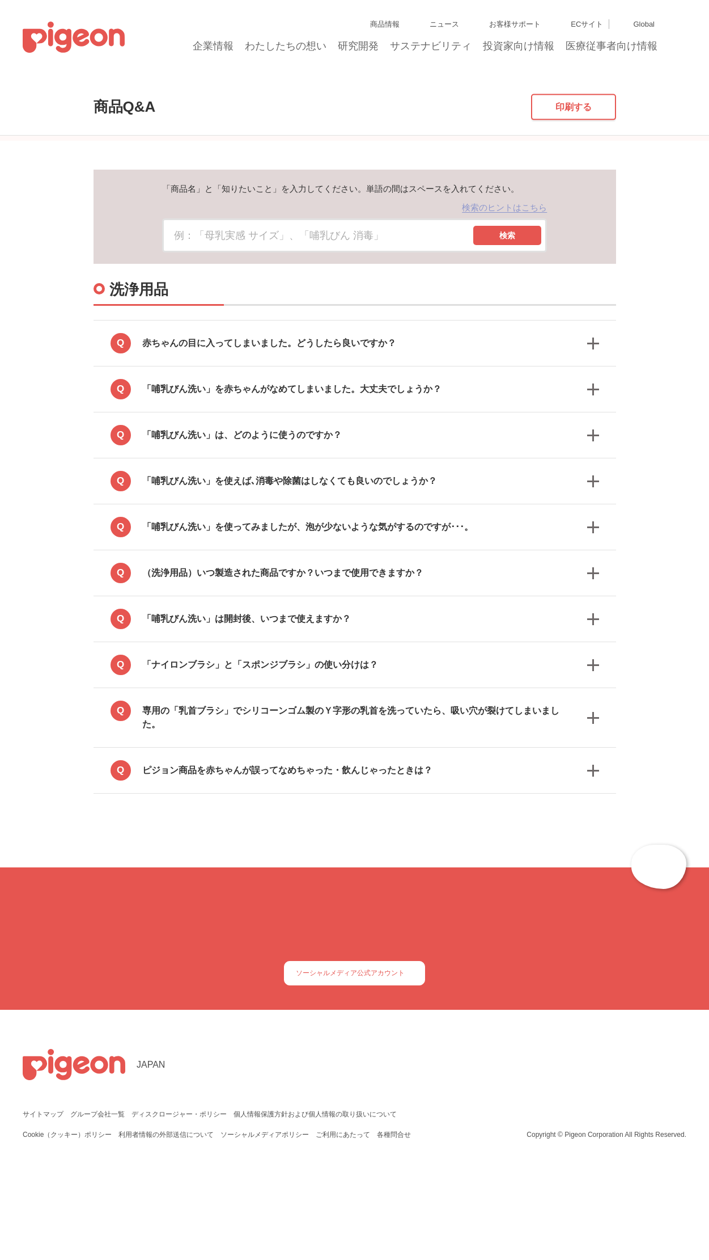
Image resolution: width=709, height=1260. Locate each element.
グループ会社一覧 (97, 1205)
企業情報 (213, 49)
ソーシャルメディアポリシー (265, 1225)
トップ (71, 86)
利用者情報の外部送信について (167, 1225)
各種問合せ (394, 1225)
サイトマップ (43, 1205)
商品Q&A (113, 86)
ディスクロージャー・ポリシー (178, 1205)
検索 (507, 308)
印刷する (573, 180)
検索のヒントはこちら (504, 281)
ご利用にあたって (343, 1225)
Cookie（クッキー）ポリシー (68, 1225)
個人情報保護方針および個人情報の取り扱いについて (313, 1205)
